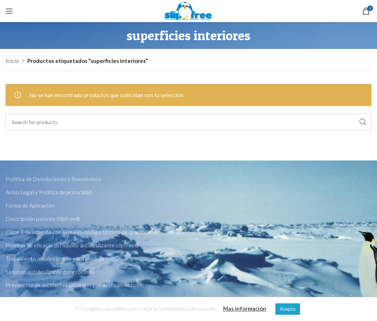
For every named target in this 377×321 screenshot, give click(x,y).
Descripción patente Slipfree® (43, 218)
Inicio (12, 60)
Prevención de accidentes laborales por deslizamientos (72, 285)
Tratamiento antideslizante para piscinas (55, 258)
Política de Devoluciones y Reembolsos (54, 179)
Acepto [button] (288, 309)
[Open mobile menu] (9, 11)
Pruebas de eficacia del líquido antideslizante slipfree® (72, 245)
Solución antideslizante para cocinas (50, 271)
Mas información (244, 308)
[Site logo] (189, 10)
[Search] (188, 121)
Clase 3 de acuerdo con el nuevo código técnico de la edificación (83, 232)
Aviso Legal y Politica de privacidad (49, 192)
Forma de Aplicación (30, 205)
